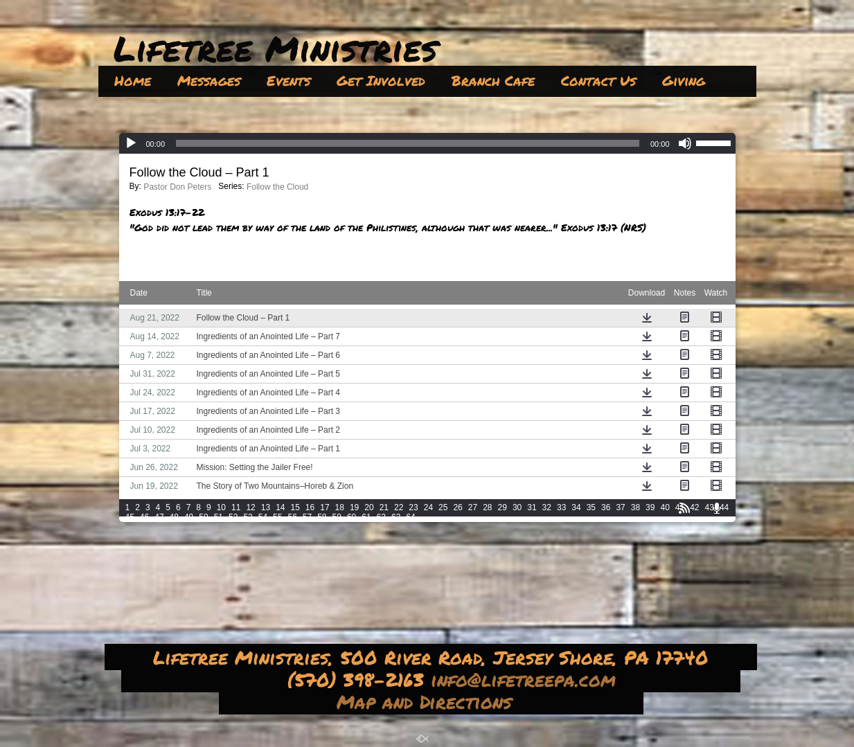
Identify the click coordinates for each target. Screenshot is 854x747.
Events (288, 80)
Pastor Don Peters (177, 187)
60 (351, 517)
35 (591, 507)
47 (158, 517)
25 (442, 507)
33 (561, 507)
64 (410, 517)
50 (203, 517)
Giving (683, 80)
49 (188, 517)
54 (262, 517)
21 (384, 507)
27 (472, 507)
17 (324, 507)
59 (336, 517)
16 (309, 507)
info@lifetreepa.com (527, 679)
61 (366, 517)
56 (291, 517)
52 (233, 517)
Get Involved (381, 80)
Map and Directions (428, 701)
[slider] (407, 143)
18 (339, 507)
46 (144, 517)
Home (132, 80)
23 (413, 507)
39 (650, 507)
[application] (427, 143)
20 (368, 507)
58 (321, 517)
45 (129, 517)
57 (307, 517)
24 (428, 507)
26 (457, 507)
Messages (208, 80)
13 (265, 507)
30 (517, 507)
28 (487, 507)
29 (502, 507)
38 (635, 507)
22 (398, 507)
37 (620, 507)
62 (381, 517)
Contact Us (598, 80)
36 (605, 507)
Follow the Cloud (277, 187)
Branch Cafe (493, 80)
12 (250, 507)
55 (277, 517)
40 (664, 507)
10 (221, 507)
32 (546, 507)
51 (218, 517)
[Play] (131, 143)
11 (235, 507)
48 (174, 517)
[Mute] (685, 143)
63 (395, 517)
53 (247, 517)
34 (575, 507)
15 (294, 507)
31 (531, 507)
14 (280, 507)
